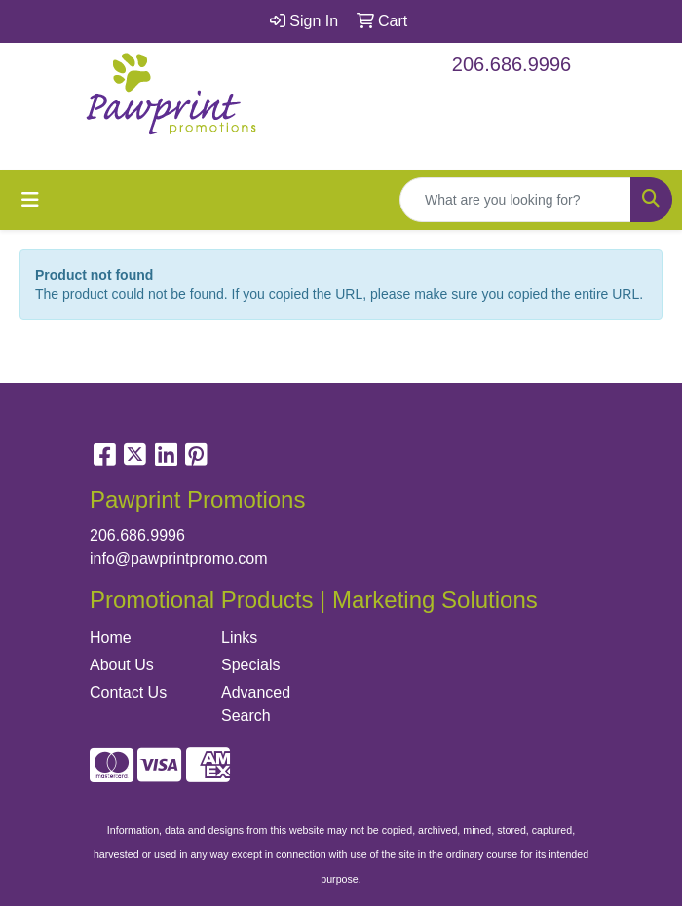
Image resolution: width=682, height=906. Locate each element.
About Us (122, 665)
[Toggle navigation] (30, 199)
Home (111, 637)
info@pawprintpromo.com (179, 558)
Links (239, 637)
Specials (250, 665)
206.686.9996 (511, 64)
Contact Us (128, 692)
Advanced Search (255, 704)
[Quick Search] (515, 199)
